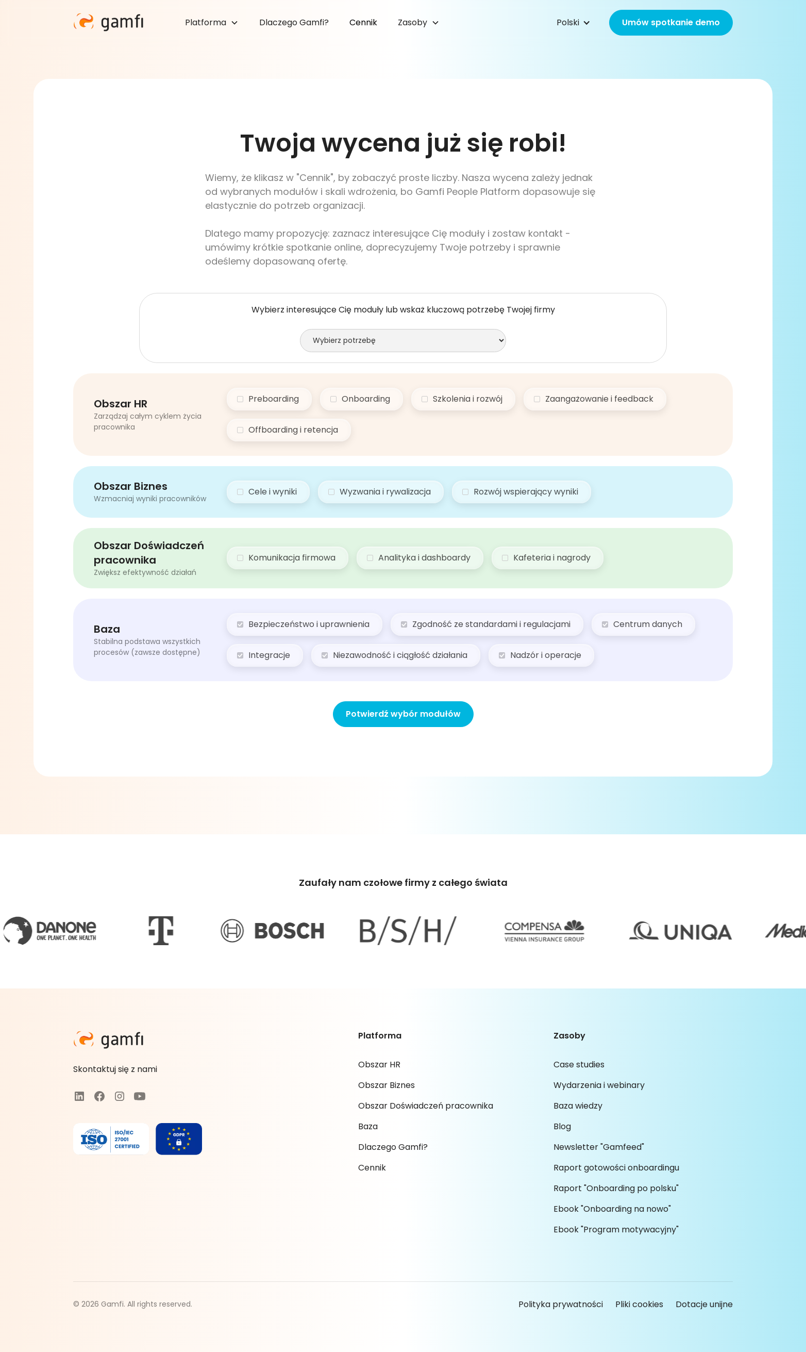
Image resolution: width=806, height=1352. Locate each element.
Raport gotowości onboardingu (616, 1168)
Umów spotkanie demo (671, 22)
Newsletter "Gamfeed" (598, 1147)
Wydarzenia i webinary (599, 1085)
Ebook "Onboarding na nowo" (612, 1209)
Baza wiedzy (577, 1106)
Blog (562, 1126)
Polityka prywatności (560, 1304)
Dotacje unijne (704, 1304)
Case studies (578, 1064)
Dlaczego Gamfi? (294, 22)
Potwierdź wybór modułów (403, 714)
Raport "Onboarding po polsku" (616, 1188)
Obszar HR (379, 1064)
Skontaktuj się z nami (115, 1069)
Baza (368, 1126)
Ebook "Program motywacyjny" (616, 1229)
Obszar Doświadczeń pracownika (425, 1106)
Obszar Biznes (386, 1085)
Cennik (363, 22)
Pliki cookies (639, 1304)
